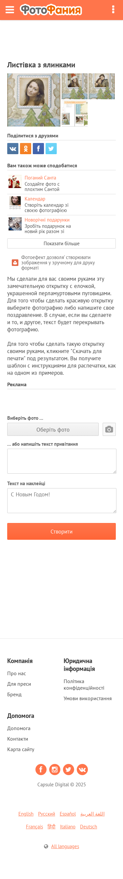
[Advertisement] (61, 38)
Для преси (19, 683)
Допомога (19, 728)
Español (68, 814)
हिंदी (51, 826)
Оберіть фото (53, 429)
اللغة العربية (92, 814)
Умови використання (88, 698)
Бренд (14, 694)
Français (34, 826)
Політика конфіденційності (84, 684)
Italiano (67, 826)
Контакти (17, 738)
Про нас (16, 673)
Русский (46, 814)
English (25, 814)
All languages (65, 846)
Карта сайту (20, 749)
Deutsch (88, 826)
